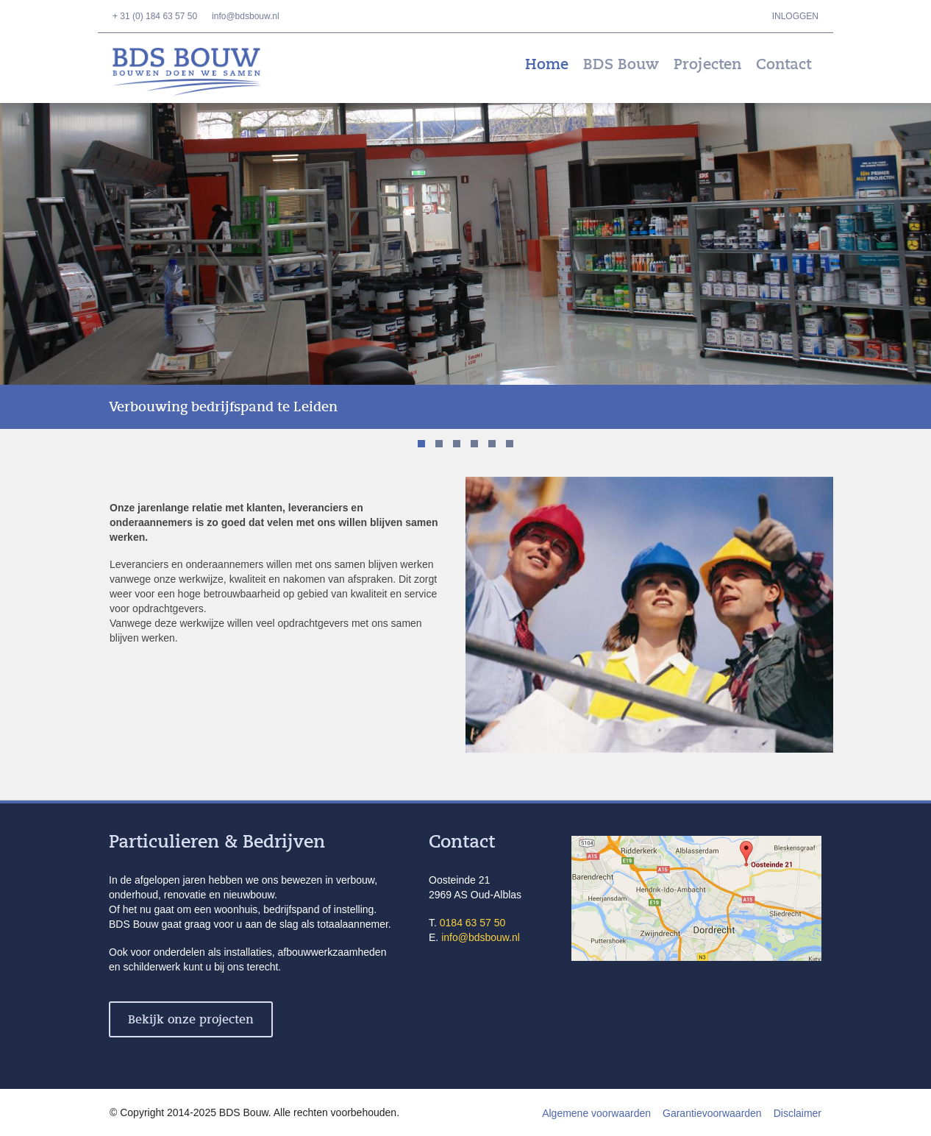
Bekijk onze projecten (191, 1019)
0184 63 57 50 (473, 923)
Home (546, 64)
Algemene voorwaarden (596, 1113)
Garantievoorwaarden (712, 1113)
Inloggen (795, 16)
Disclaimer (797, 1113)
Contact (783, 64)
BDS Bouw (197, 72)
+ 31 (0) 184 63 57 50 (155, 16)
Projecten (707, 64)
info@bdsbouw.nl (245, 16)
